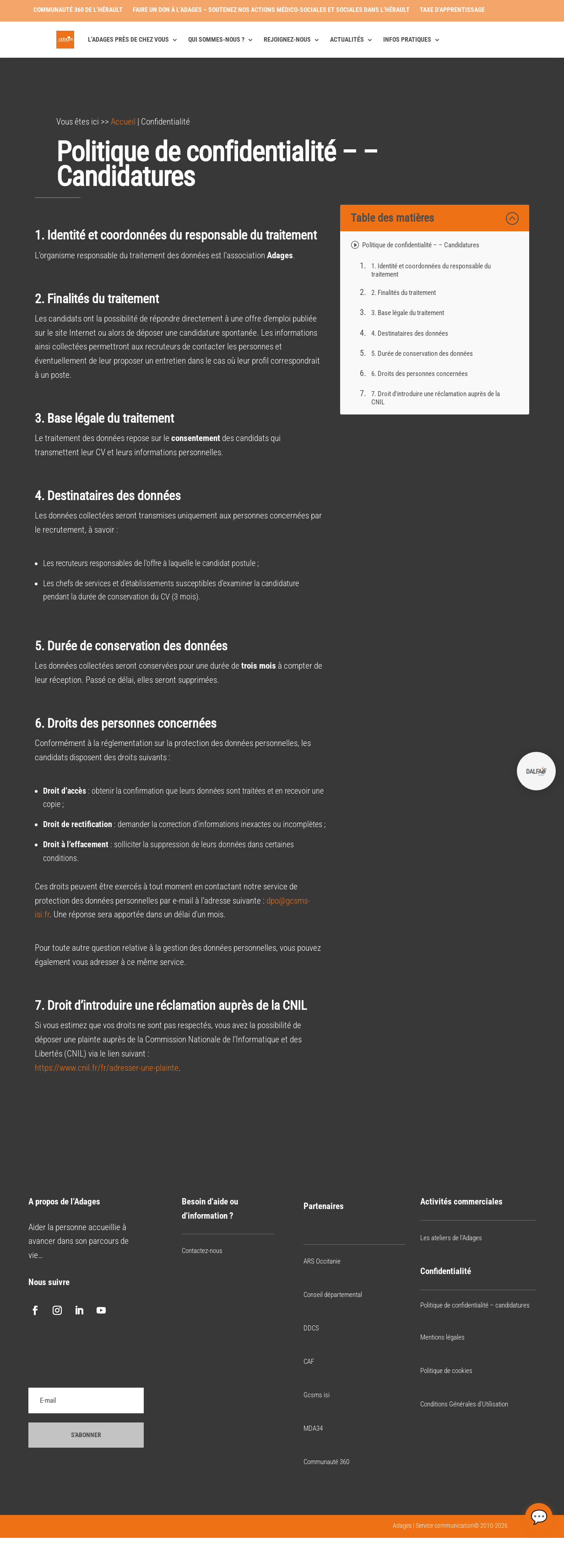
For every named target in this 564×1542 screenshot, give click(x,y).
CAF (309, 1361)
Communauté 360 (326, 1462)
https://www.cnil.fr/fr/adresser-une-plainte (107, 1068)
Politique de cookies (446, 1371)
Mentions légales (442, 1337)
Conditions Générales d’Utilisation (464, 1404)
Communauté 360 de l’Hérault (78, 9)
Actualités (347, 39)
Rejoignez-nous (287, 39)
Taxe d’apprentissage (452, 9)
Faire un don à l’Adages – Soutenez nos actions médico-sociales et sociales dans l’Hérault (271, 9)
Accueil (123, 121)
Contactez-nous (202, 1251)
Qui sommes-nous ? (216, 39)
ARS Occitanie (322, 1261)
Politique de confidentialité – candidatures (475, 1305)
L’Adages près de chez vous (128, 39)
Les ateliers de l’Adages (451, 1238)
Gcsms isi (317, 1395)
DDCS (311, 1328)
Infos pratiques (407, 39)
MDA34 (313, 1428)
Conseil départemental (333, 1295)
